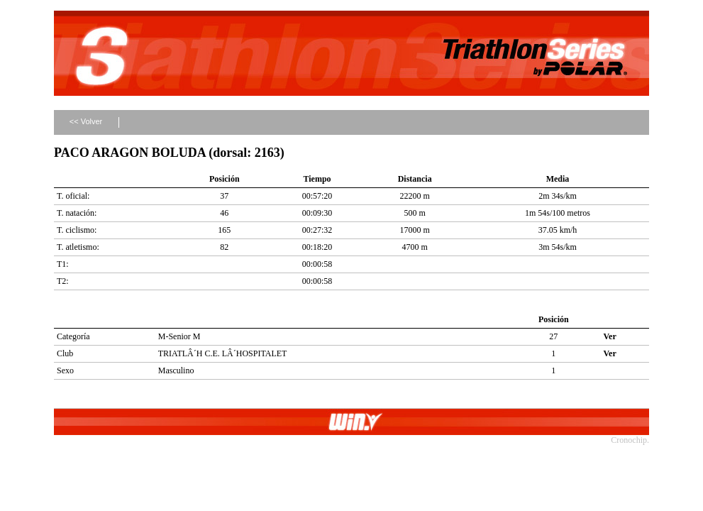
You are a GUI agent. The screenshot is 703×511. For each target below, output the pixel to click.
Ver (610, 336)
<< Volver (86, 121)
